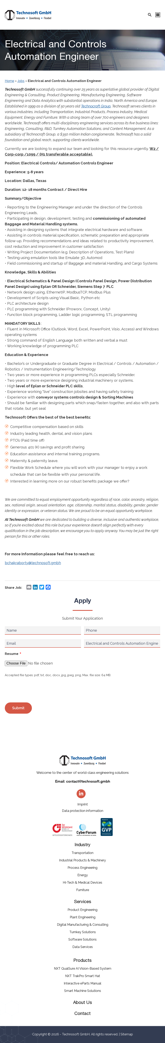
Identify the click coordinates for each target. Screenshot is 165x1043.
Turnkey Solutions (82, 932)
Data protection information (82, 811)
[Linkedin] (81, 793)
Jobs (20, 81)
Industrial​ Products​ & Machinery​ (82, 860)
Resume (13, 654)
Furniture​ (82, 890)
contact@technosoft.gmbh (88, 781)
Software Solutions (82, 939)
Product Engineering (82, 910)
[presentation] (35, 690)
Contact (82, 1013)
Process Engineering (82, 868)
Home (9, 81)
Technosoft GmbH (76, 1034)
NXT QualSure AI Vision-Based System (82, 968)
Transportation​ (82, 853)
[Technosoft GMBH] (28, 16)
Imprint (82, 804)
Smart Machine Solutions (82, 991)
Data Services (82, 947)
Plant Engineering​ (82, 917)
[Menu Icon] (157, 14)
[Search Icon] (149, 14)
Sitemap (126, 1034)
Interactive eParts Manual (82, 983)
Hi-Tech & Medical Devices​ (82, 882)
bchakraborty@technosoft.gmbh (33, 563)
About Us (82, 1002)
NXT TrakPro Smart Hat (82, 976)
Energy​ (82, 875)
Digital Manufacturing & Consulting (82, 925)
